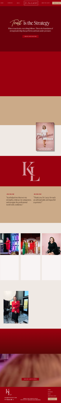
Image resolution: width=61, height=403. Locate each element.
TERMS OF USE (26, 398)
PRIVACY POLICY (34, 398)
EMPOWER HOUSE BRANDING (34, 399)
